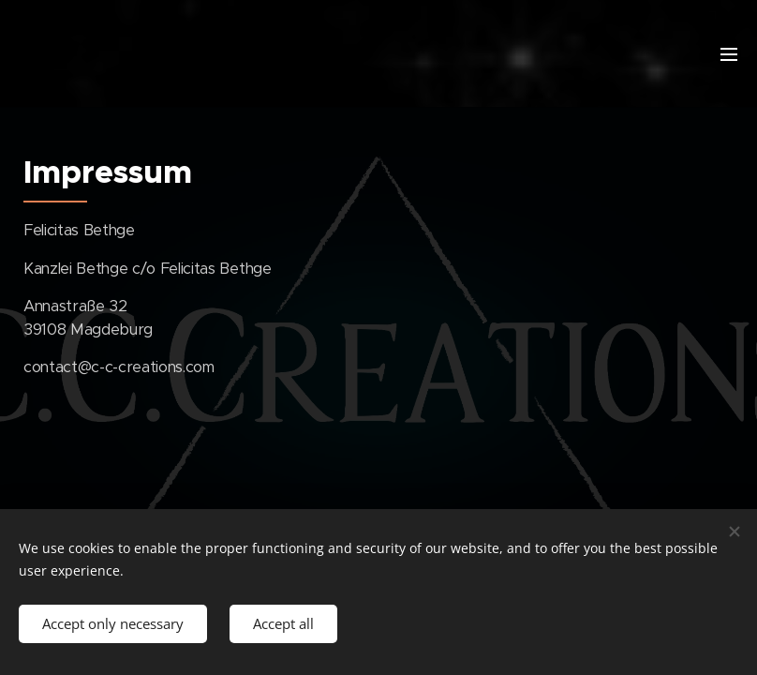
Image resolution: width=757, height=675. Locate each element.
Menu (728, 54)
